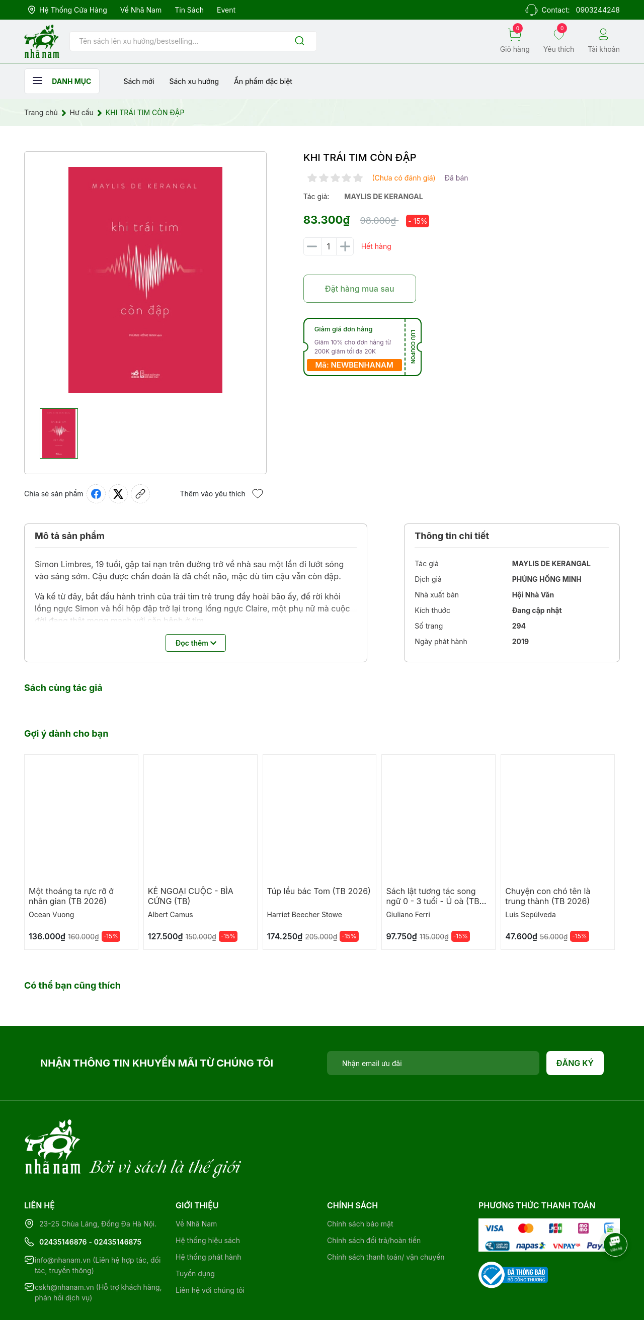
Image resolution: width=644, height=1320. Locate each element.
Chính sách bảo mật (360, 1182)
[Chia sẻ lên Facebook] (96, 493)
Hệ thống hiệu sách (208, 1199)
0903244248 (598, 10)
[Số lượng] (328, 246)
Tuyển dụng (195, 1232)
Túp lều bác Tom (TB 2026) (319, 891)
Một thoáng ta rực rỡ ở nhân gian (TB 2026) (71, 896)
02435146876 (63, 1200)
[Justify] (299, 41)
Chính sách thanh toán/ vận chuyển (386, 1215)
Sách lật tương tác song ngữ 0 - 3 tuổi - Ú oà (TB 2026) (432, 901)
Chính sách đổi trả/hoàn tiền (374, 1199)
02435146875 (117, 1200)
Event (226, 10)
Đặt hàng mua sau (359, 289)
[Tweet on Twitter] (118, 493)
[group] (145, 280)
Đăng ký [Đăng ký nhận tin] (575, 1063)
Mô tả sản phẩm (70, 536)
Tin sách (189, 10)
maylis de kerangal (383, 196)
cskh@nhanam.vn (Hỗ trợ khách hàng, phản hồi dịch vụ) (98, 1251)
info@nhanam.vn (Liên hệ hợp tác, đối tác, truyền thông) (97, 1224)
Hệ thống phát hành (208, 1215)
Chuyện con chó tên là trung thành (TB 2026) (547, 896)
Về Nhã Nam (141, 10)
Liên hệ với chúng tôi (210, 1249)
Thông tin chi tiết (452, 536)
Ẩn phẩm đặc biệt (263, 81)
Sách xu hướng (194, 81)
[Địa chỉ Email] (433, 1063)
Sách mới (138, 81)
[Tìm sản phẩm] (193, 41)
